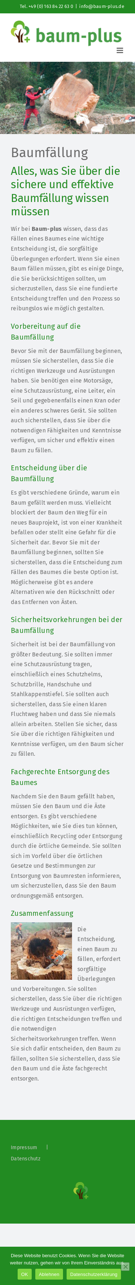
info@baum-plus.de (101, 6)
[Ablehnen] (125, 1266)
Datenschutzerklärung (93, 1274)
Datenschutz (25, 1159)
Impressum (24, 1147)
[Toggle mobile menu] (120, 50)
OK (24, 1274)
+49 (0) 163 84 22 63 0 (50, 6)
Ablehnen (49, 1274)
